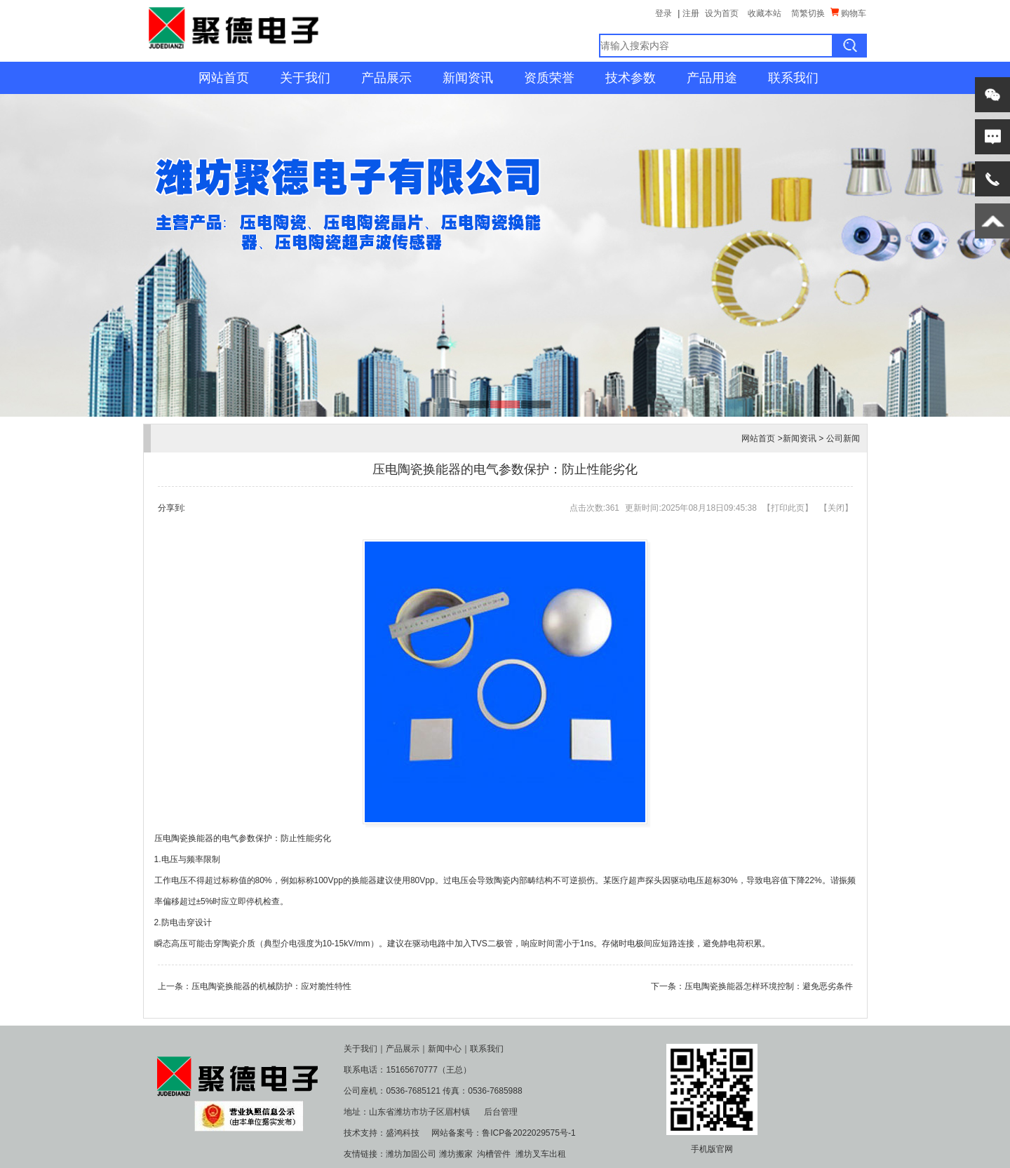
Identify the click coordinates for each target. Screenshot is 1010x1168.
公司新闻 (843, 438)
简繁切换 (808, 13)
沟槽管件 (494, 1154)
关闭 (836, 508)
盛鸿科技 (402, 1133)
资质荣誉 (549, 78)
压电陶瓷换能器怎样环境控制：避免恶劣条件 (769, 986)
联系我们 (793, 78)
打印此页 (787, 508)
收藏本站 (764, 13)
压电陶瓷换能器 (183, 838)
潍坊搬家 (456, 1154)
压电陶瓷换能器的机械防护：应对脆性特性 (271, 986)
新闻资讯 (468, 78)
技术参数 (630, 78)
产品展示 (386, 78)
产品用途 (712, 78)
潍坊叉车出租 (541, 1154)
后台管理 (501, 1112)
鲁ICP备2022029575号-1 (528, 1133)
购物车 (848, 13)
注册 (690, 13)
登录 (663, 13)
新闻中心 (445, 1049)
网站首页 (223, 78)
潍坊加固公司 (411, 1154)
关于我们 (305, 78)
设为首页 (722, 13)
